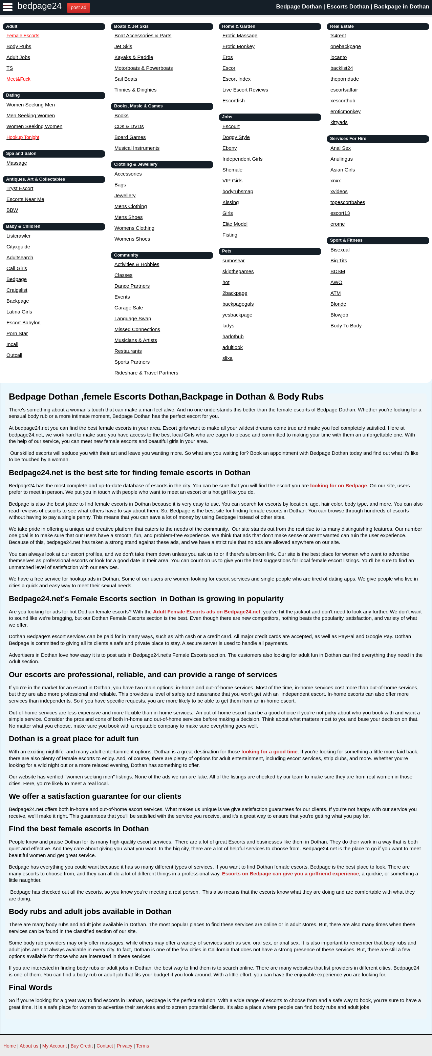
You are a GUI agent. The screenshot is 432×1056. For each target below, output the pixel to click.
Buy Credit (82, 1046)
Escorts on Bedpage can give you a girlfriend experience (290, 873)
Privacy (124, 1046)
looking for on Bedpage (338, 485)
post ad (78, 7)
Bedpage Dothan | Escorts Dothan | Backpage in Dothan (352, 6)
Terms (142, 1046)
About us (29, 1046)
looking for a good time (269, 751)
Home (9, 1046)
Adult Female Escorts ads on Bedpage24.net (206, 611)
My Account (54, 1046)
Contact (104, 1046)
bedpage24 (40, 6)
